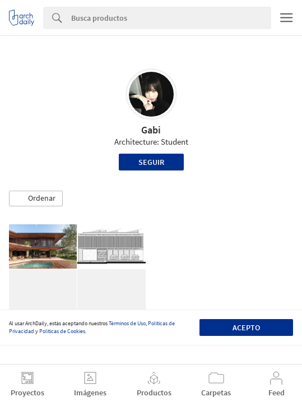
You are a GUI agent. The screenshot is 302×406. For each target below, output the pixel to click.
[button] (36, 198)
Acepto (246, 327)
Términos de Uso (127, 323)
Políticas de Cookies (62, 331)
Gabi (151, 129)
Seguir (151, 162)
